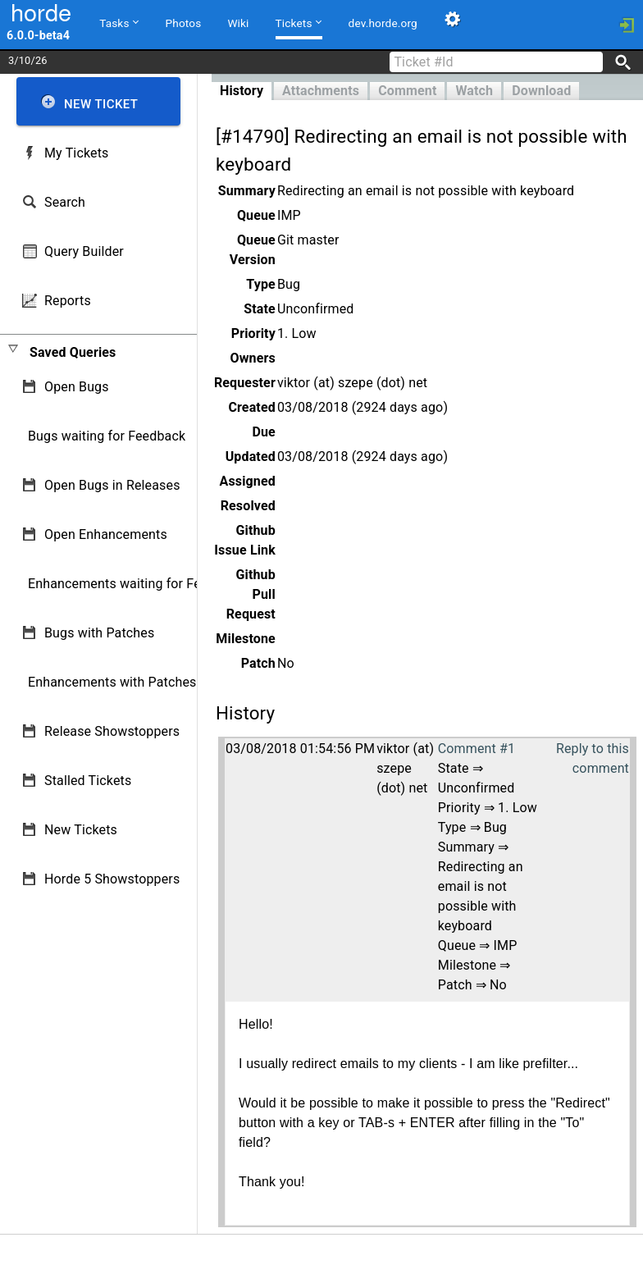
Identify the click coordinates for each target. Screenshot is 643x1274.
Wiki (238, 23)
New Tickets (80, 830)
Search (64, 202)
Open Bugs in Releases (112, 485)
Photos (184, 23)
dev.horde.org (383, 23)
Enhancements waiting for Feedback (136, 583)
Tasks (118, 22)
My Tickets (76, 153)
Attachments (320, 90)
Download (541, 90)
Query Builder (84, 251)
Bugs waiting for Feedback (106, 436)
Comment (407, 90)
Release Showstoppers (112, 731)
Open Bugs (76, 387)
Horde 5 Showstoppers (112, 879)
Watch (474, 90)
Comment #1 (476, 748)
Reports (67, 300)
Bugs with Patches (99, 633)
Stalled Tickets (87, 780)
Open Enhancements (105, 534)
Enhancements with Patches (112, 682)
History (241, 90)
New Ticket (101, 104)
